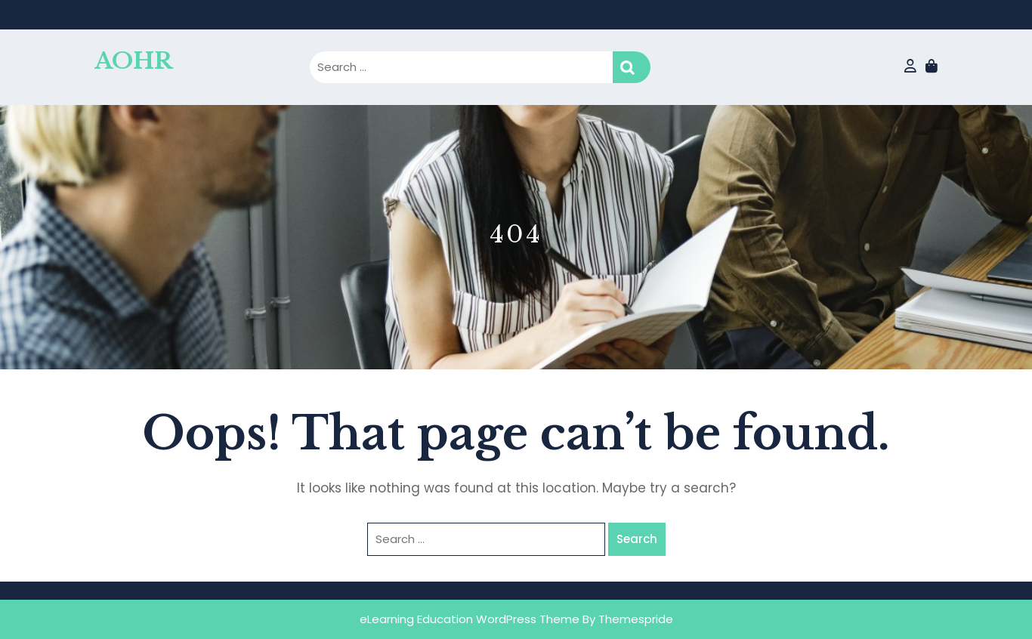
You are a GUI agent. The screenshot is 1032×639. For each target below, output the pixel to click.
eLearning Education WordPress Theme (469, 619)
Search (631, 67)
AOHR (133, 61)
